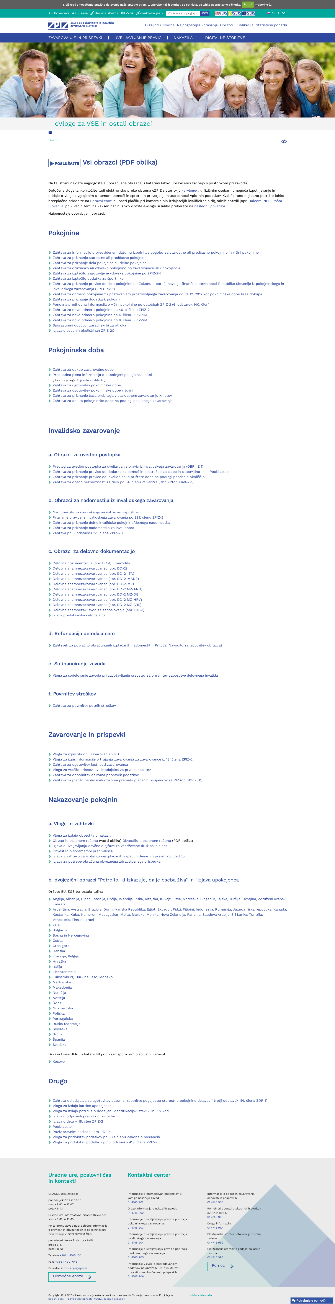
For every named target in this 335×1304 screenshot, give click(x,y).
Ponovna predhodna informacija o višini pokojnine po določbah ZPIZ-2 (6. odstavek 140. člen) (131, 304)
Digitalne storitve (225, 37)
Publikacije (244, 25)
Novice (169, 25)
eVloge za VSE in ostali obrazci (103, 123)
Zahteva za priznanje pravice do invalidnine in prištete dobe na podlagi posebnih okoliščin (129, 477)
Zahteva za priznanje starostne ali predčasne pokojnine (99, 258)
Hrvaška (59, 961)
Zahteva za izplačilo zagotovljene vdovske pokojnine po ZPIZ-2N (107, 273)
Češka (58, 940)
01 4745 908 (215, 1202)
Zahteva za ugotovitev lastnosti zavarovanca (90, 764)
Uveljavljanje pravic (137, 37)
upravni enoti (101, 201)
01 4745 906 (136, 1276)
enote (68, 1276)
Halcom (254, 201)
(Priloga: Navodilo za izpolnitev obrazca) (188, 645)
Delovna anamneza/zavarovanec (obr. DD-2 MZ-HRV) (97, 599)
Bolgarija (60, 930)
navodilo (123, 563)
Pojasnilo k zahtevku (90, 380)
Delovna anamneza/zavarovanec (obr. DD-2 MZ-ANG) (97, 589)
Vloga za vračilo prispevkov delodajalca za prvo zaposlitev (102, 770)
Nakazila (183, 37)
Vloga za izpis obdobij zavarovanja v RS (86, 754)
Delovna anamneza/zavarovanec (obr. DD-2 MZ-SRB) (97, 605)
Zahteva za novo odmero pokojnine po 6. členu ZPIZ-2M (100, 320)
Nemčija (59, 993)
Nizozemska (63, 1008)
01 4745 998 (215, 1257)
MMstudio (206, 1295)
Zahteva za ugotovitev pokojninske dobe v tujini (93, 390)
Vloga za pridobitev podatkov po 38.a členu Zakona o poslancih (106, 1137)
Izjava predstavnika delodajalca (79, 615)
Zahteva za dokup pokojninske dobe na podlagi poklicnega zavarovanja (113, 401)
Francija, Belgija (66, 956)
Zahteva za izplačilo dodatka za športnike (88, 278)
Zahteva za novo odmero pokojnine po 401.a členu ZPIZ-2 (101, 310)
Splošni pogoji (56, 1298)
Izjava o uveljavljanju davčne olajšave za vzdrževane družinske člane (110, 846)
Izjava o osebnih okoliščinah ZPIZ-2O (83, 330)
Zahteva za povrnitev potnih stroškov (84, 705)
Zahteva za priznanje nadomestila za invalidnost (93, 528)
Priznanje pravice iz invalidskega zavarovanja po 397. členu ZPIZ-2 (108, 517)
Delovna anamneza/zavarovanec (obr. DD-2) (90, 568)
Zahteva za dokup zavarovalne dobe (83, 369)
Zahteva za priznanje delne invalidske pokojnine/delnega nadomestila (111, 523)
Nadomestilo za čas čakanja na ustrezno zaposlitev (96, 512)
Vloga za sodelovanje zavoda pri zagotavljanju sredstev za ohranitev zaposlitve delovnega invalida (135, 675)
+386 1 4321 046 (66, 1261)
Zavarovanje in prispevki (75, 37)
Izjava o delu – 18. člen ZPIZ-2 (78, 1121)
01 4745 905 (136, 1257)
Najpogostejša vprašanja (197, 25)
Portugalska (63, 1019)
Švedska (59, 1045)
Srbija (57, 1034)
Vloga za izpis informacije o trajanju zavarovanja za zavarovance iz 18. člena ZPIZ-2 (123, 759)
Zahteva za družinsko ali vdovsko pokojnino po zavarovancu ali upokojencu (116, 268)
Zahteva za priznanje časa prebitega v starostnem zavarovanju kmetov (112, 395)
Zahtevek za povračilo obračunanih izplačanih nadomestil (101, 645)
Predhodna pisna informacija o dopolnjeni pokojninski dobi (103, 375)
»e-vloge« (190, 190)
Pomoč (218, 1265)
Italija (57, 967)
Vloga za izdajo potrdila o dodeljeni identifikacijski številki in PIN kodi (111, 1111)
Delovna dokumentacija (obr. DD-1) (82, 563)
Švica (57, 1003)
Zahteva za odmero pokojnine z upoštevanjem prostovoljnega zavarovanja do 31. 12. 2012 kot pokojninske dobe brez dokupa (157, 294)
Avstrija (59, 998)
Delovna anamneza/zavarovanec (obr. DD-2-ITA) (93, 573)
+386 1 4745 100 (70, 1255)
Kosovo (59, 1061)
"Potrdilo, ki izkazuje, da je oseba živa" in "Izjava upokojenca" (169, 880)
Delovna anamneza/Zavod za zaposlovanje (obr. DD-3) (98, 610)
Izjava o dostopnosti (79, 1298)
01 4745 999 (215, 1242)
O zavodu (153, 25)
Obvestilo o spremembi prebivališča (83, 851)
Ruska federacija (66, 1024)
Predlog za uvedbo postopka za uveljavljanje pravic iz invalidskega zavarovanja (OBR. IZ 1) (128, 466)
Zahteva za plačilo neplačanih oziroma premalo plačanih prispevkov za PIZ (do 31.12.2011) (128, 780)
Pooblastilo (219, 472)
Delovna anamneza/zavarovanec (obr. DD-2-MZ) (93, 584)
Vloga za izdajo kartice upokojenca (82, 1106)
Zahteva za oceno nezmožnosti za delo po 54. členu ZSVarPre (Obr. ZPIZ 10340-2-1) (123, 482)
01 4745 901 (135, 1202)
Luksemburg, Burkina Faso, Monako (83, 977)
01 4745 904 (136, 1242)
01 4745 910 (215, 1227)
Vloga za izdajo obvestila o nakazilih (83, 835)
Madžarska (62, 982)
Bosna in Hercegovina (71, 935)
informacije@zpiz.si (74, 1268)
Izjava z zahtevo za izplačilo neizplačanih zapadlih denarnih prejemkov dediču (119, 856)
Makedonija (62, 987)
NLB (266, 201)
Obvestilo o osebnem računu (147, 841)
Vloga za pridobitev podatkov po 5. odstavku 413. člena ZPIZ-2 (105, 1142)
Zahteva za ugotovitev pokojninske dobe (87, 385)
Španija (59, 1039)
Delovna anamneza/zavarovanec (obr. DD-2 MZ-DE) (96, 594)
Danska (59, 951)
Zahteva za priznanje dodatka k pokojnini (87, 299)
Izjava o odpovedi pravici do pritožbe (84, 1116)
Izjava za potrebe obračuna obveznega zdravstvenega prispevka (106, 861)
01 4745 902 (136, 1212)
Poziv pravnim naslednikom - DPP (81, 1132)
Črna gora (61, 946)
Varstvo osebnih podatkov (109, 1298)
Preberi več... (263, 4)
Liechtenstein (64, 972)
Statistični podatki (271, 25)
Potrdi (248, 4)
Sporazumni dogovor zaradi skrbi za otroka (89, 325)
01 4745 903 (136, 1227)
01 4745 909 (215, 1217)
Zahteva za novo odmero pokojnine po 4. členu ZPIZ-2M (100, 315)
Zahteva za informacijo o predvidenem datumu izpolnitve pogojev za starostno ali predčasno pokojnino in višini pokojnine (156, 252)
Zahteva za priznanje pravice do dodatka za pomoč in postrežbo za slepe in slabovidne (127, 472)
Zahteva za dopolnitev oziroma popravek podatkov (96, 775)
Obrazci (226, 25)
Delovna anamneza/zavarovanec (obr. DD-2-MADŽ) (96, 579)
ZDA (56, 925)
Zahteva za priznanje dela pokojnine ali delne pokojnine (100, 263)
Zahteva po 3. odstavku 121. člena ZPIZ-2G (88, 533)
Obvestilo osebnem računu (75, 841)
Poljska (59, 1013)
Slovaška (60, 1029)
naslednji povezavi (209, 206)
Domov (54, 140)
